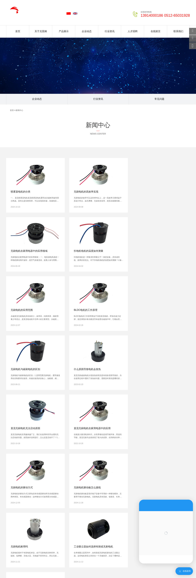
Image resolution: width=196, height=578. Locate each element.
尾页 (86, 467)
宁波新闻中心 (28, 553)
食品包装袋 (133, 569)
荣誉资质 (9, 512)
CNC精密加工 (60, 569)
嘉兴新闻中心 (61, 553)
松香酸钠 (101, 569)
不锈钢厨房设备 (116, 569)
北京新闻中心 (28, 551)
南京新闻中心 (80, 551)
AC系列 (28, 508)
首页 (17, 31)
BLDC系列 (29, 512)
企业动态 (87, 31)
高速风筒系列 (30, 520)
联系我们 (178, 31)
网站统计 (4, 576)
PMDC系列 (29, 504)
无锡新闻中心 (96, 551)
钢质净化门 (27, 569)
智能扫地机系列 (31, 528)
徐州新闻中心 (113, 551)
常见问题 (159, 99)
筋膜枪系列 (29, 524)
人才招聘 (133, 31)
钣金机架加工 (43, 569)
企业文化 (9, 508)
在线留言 (155, 31)
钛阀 (90, 569)
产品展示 (64, 31)
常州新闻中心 (130, 551)
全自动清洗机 (76, 569)
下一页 (76, 467)
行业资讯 (110, 31)
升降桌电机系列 (31, 533)
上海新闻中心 (44, 551)
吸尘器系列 (29, 516)
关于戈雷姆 (41, 31)
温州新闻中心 (44, 553)
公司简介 (9, 504)
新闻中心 (19, 110)
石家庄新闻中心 (62, 551)
